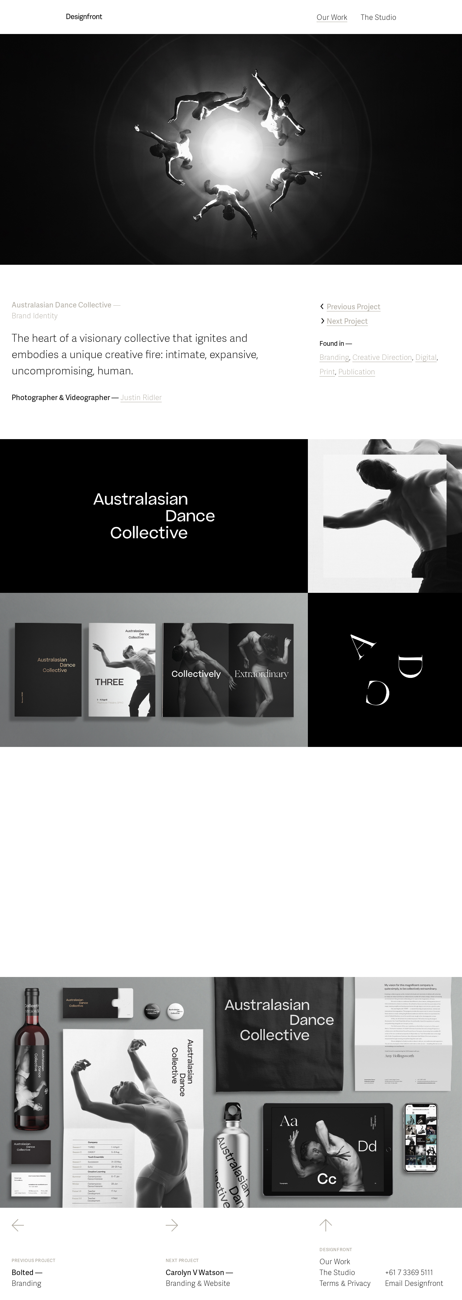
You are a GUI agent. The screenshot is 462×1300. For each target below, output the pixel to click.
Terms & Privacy (344, 1283)
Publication (356, 371)
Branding (334, 357)
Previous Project (354, 306)
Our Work (332, 17)
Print (327, 371)
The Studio (378, 17)
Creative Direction (382, 357)
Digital (426, 357)
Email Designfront (414, 1283)
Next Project (347, 321)
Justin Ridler (141, 397)
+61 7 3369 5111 (409, 1272)
